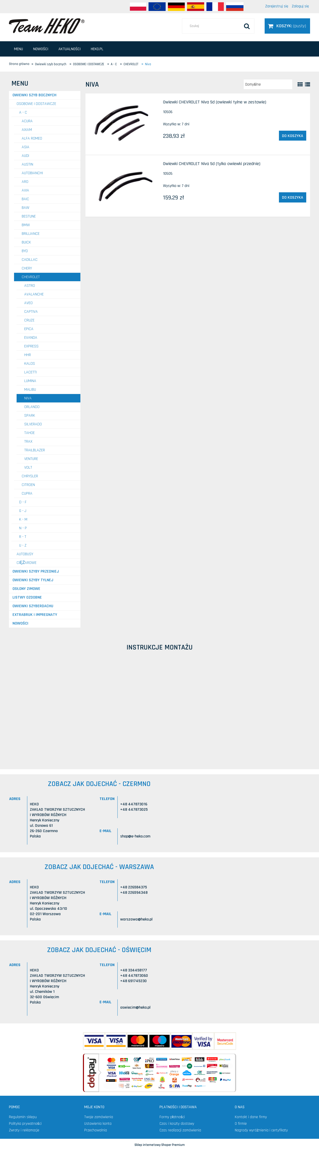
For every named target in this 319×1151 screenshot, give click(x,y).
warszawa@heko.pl (136, 919)
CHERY (27, 268)
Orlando (32, 407)
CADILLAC (30, 259)
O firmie (241, 1123)
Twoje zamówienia (98, 1117)
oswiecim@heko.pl (135, 1007)
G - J (22, 510)
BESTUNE (29, 216)
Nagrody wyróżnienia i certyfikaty (261, 1130)
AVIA (25, 190)
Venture (31, 459)
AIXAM (27, 129)
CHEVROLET (31, 277)
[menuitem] (18, 49)
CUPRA (27, 493)
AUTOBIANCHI (32, 173)
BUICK (26, 242)
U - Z (23, 545)
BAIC (25, 199)
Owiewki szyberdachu (33, 606)
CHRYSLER (30, 476)
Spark (29, 415)
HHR (27, 355)
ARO (25, 181)
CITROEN (28, 485)
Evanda (30, 337)
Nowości (20, 623)
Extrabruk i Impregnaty (35, 614)
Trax (28, 441)
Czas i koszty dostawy (177, 1123)
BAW (25, 207)
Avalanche (34, 294)
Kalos (29, 363)
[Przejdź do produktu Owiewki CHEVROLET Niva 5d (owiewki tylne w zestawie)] (123, 124)
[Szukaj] (246, 26)
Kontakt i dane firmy (251, 1117)
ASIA (25, 147)
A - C (23, 112)
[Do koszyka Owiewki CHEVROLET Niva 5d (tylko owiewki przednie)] (292, 197)
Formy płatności (172, 1117)
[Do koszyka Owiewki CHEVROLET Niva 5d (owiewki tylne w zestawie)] (292, 136)
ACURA (27, 121)
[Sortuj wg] (267, 84)
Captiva (31, 311)
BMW (26, 225)
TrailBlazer (34, 450)
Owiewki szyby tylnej (33, 580)
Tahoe (29, 433)
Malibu (30, 389)
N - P (23, 528)
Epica (28, 329)
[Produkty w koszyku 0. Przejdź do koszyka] (287, 26)
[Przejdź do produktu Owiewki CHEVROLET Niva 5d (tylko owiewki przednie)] (123, 185)
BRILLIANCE (31, 233)
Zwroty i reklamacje (24, 1130)
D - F (23, 502)
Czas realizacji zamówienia (180, 1130)
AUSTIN (27, 164)
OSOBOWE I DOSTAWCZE (36, 103)
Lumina (30, 381)
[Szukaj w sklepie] (218, 26)
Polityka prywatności (25, 1123)
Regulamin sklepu (23, 1117)
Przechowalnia (95, 1130)
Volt (28, 467)
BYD (25, 251)
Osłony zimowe (26, 588)
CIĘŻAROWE (26, 562)
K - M (23, 519)
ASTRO (29, 285)
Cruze (29, 320)
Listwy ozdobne (27, 597)
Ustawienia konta (98, 1123)
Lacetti (30, 372)
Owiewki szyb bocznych (34, 95)
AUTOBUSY (25, 554)
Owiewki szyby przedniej (36, 571)
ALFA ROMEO (32, 138)
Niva (28, 398)
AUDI (25, 155)
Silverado (33, 424)
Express (31, 346)
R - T (22, 536)
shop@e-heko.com (135, 836)
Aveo (28, 303)
